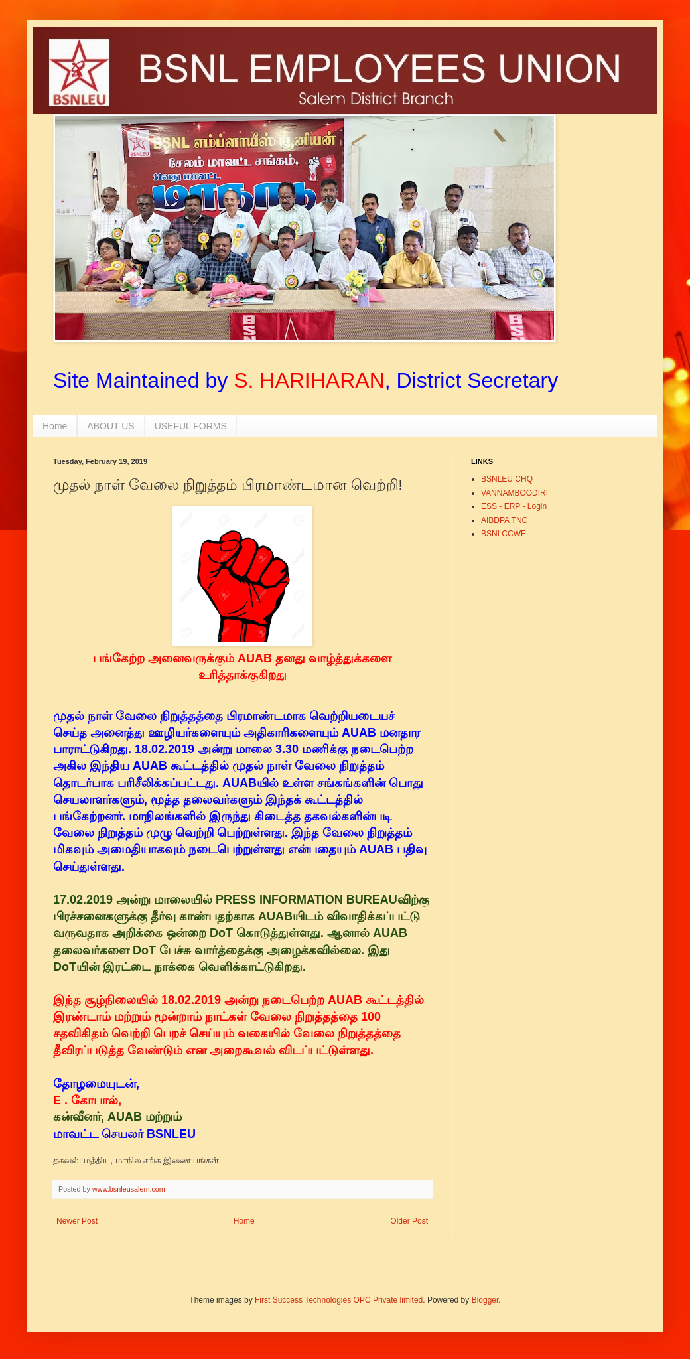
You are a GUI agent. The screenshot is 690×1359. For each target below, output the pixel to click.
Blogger (485, 1300)
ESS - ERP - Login (514, 506)
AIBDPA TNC (504, 520)
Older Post (409, 1221)
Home (54, 426)
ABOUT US (110, 426)
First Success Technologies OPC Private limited (339, 1300)
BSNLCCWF (503, 533)
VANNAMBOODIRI (514, 493)
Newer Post (77, 1221)
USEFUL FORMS (191, 426)
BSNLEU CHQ (507, 479)
